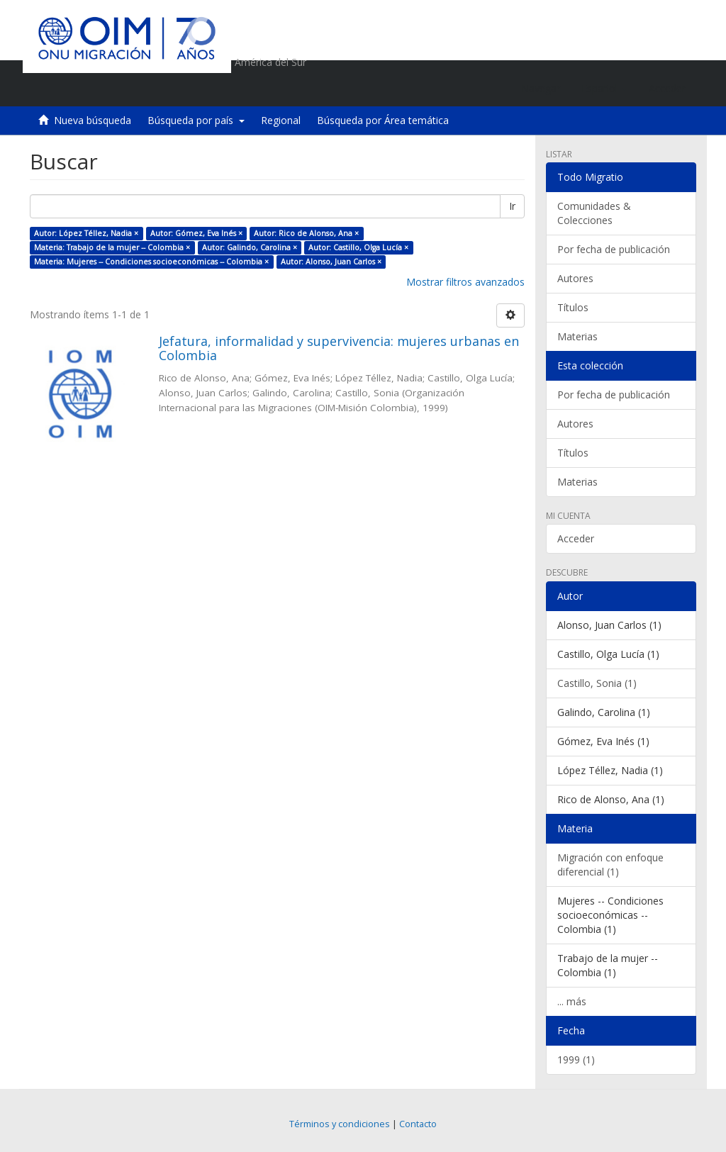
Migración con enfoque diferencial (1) (610, 864)
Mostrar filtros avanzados (465, 282)
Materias (577, 336)
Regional (281, 120)
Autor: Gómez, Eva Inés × (196, 233)
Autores (575, 278)
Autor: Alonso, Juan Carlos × (331, 262)
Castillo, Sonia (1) (597, 683)
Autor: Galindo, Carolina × (249, 247)
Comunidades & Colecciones (594, 213)
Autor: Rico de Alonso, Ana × (306, 233)
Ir (512, 206)
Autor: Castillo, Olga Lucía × (358, 247)
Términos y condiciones (339, 1124)
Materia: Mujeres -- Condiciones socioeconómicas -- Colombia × (151, 262)
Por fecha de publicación (613, 249)
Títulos (572, 307)
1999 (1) (576, 1059)
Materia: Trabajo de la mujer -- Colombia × (112, 247)
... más (571, 1001)
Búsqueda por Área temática (383, 120)
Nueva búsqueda (92, 120)
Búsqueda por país (196, 120)
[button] (604, 88)
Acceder (575, 538)
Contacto (418, 1124)
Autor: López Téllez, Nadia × (86, 233)
